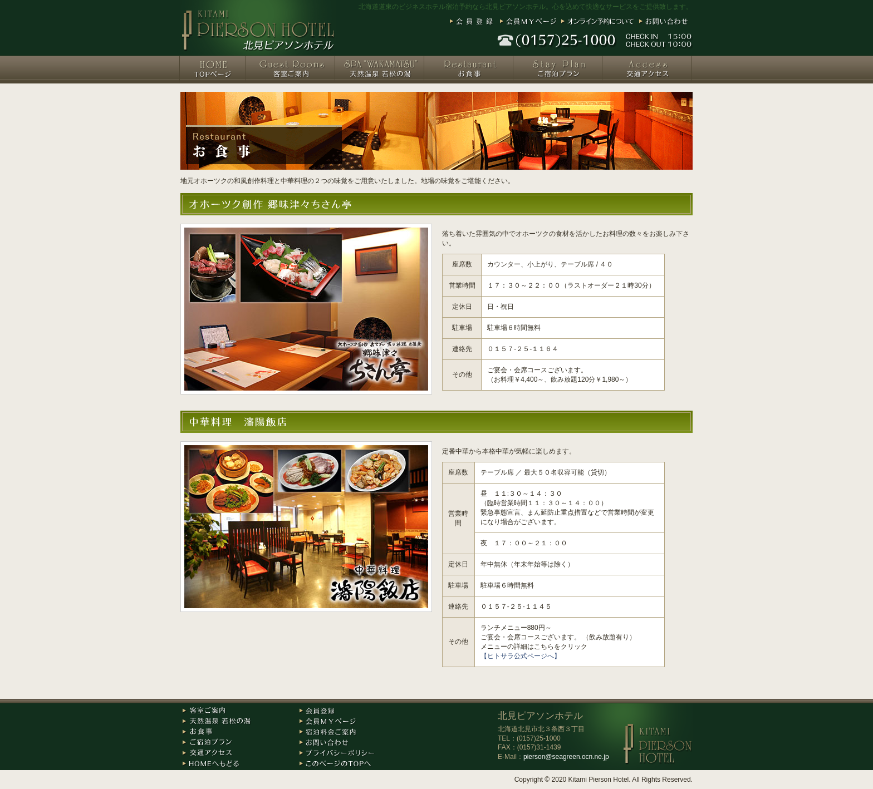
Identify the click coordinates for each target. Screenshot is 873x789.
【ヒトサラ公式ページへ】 (520, 656)
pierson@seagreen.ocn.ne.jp (566, 757)
